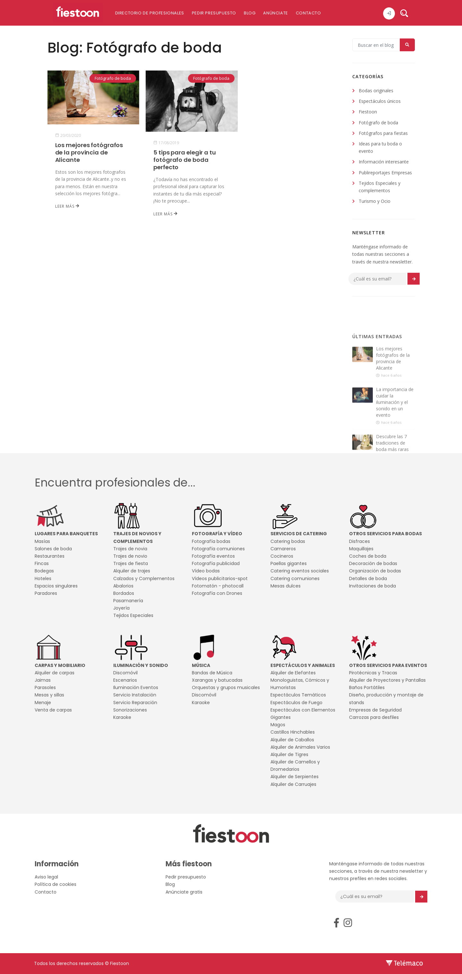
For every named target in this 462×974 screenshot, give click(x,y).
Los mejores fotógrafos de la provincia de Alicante (89, 152)
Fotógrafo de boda (113, 78)
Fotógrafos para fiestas (383, 134)
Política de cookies (55, 884)
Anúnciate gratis (184, 892)
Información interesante (384, 163)
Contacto (308, 13)
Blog (249, 13)
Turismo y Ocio (374, 202)
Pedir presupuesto (214, 13)
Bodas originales (376, 91)
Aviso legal (46, 877)
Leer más (67, 206)
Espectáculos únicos (380, 102)
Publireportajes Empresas (385, 174)
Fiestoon (368, 113)
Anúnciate (275, 13)
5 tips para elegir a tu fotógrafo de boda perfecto (185, 159)
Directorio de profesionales (149, 13)
